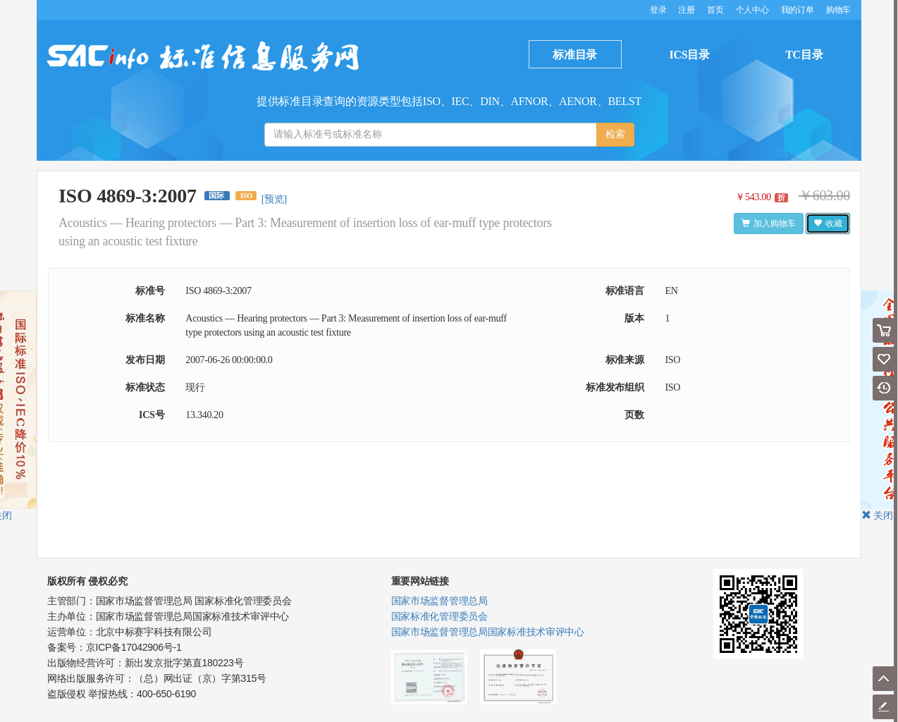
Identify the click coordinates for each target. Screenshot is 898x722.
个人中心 (752, 10)
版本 (634, 318)
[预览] (274, 199)
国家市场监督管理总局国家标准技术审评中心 (487, 631)
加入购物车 (769, 223)
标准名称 (144, 318)
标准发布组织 (615, 387)
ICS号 (151, 415)
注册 (686, 10)
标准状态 (144, 387)
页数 (634, 415)
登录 (659, 10)
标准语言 (624, 291)
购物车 (838, 10)
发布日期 (144, 360)
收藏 (827, 223)
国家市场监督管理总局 (439, 600)
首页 (715, 10)
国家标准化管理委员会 (439, 616)
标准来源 (624, 360)
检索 (615, 134)
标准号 (149, 291)
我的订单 (797, 10)
